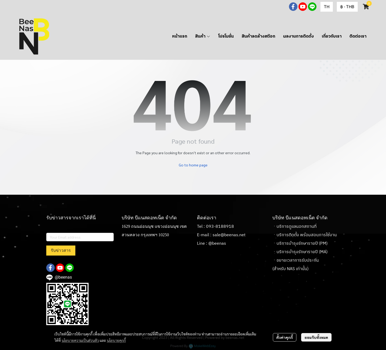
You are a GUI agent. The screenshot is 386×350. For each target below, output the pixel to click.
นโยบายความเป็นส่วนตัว (80, 340)
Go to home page (193, 164)
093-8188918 (220, 226)
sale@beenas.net (229, 235)
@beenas (217, 243)
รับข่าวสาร (61, 250)
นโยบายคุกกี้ (116, 340)
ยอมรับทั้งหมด (316, 337)
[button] (326, 7)
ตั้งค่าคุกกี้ (284, 337)
